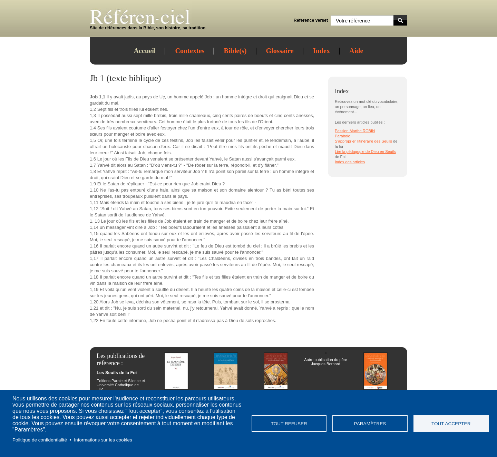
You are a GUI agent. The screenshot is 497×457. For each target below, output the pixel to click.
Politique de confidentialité (39, 440)
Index (321, 51)
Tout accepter (451, 423)
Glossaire (280, 51)
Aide (356, 51)
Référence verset (311, 20)
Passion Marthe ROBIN (355, 131)
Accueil (145, 51)
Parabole (342, 136)
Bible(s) (235, 51)
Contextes (189, 51)
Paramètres (370, 423)
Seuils (386, 141)
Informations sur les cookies (103, 440)
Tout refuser (289, 423)
